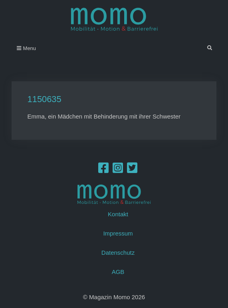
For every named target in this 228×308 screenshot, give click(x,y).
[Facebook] (103, 170)
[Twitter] (132, 170)
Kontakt (118, 214)
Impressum (118, 233)
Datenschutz (118, 252)
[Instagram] (118, 170)
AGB (118, 271)
